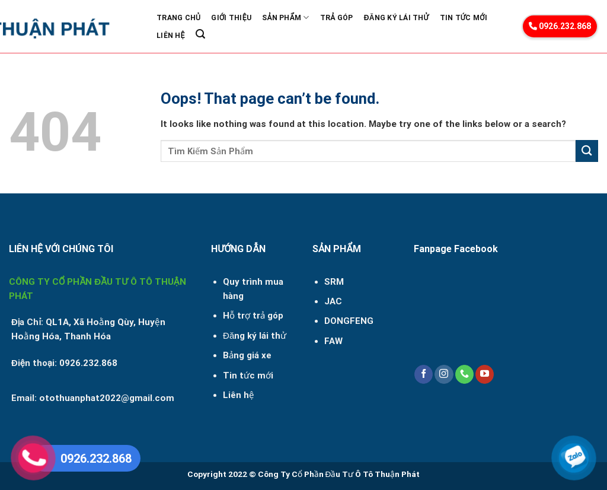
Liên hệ (238, 395)
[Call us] (464, 374)
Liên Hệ (170, 35)
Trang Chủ (178, 18)
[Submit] (587, 151)
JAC (333, 301)
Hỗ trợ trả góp (253, 315)
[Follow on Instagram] (444, 374)
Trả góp (336, 18)
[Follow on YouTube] (484, 374)
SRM (334, 281)
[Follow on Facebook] (423, 374)
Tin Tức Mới (463, 18)
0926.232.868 (560, 26)
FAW (333, 341)
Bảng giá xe (247, 355)
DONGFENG (348, 321)
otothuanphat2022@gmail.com (106, 398)
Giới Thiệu (231, 18)
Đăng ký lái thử (396, 18)
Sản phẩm (285, 17)
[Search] (200, 34)
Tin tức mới (248, 375)
